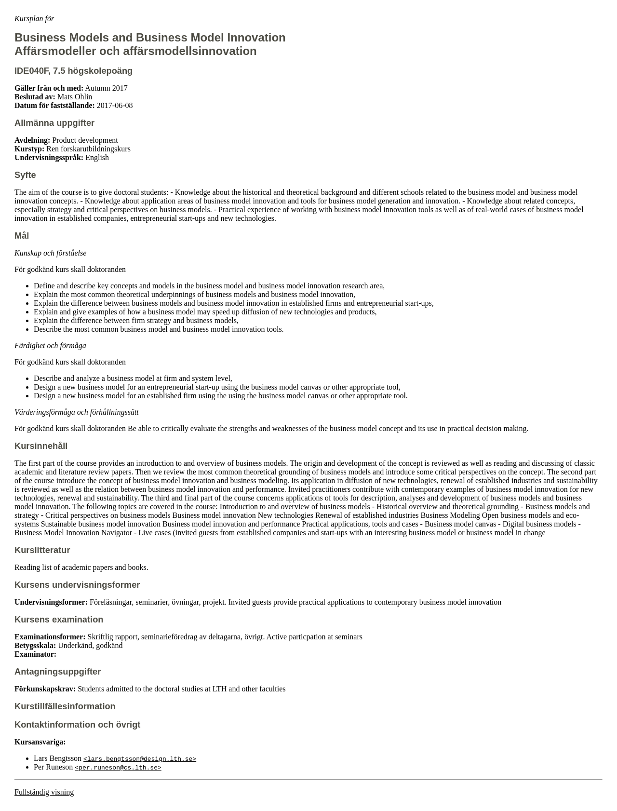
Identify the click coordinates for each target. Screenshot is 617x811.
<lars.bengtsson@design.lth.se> (139, 758)
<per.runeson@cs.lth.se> (118, 767)
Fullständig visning (44, 792)
